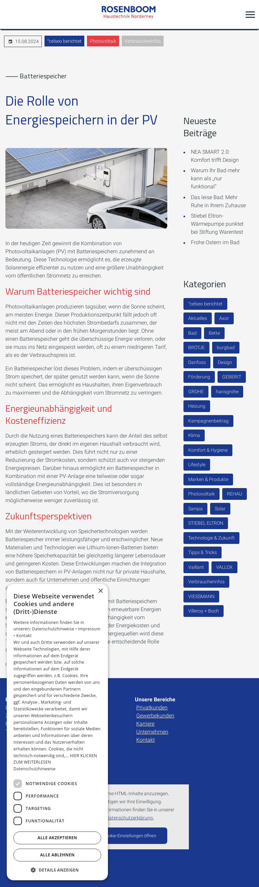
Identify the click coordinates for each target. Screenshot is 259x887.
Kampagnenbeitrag (208, 420)
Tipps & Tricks (202, 552)
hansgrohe (227, 391)
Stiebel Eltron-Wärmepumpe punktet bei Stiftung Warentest (217, 224)
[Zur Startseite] (129, 14)
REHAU (234, 493)
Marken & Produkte (208, 479)
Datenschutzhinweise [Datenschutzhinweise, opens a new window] (34, 769)
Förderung (199, 376)
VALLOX (224, 567)
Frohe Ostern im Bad (215, 242)
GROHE (196, 391)
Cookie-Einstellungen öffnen (129, 835)
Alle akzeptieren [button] (57, 838)
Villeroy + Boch (203, 611)
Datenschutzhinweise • (55, 629)
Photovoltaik (103, 41)
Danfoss (197, 362)
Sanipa (195, 508)
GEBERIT (231, 376)
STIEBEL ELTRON (205, 523)
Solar (220, 508)
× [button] (100, 591)
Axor (224, 318)
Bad (192, 333)
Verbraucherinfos (142, 41)
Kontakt (145, 740)
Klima (194, 435)
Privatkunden (152, 707)
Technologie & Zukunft (211, 538)
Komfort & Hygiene (208, 450)
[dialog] (57, 732)
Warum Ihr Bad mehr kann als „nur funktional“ (215, 178)
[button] (250, 14)
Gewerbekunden (155, 715)
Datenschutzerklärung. (130, 818)
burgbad (226, 347)
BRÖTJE (196, 347)
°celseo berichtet (64, 41)
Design (225, 362)
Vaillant (196, 567)
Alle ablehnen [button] (57, 855)
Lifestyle (196, 464)
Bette (214, 333)
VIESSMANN (201, 596)
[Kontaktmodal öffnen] (9, 14)
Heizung (196, 406)
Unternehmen (152, 732)
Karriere (145, 723)
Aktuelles (197, 318)
